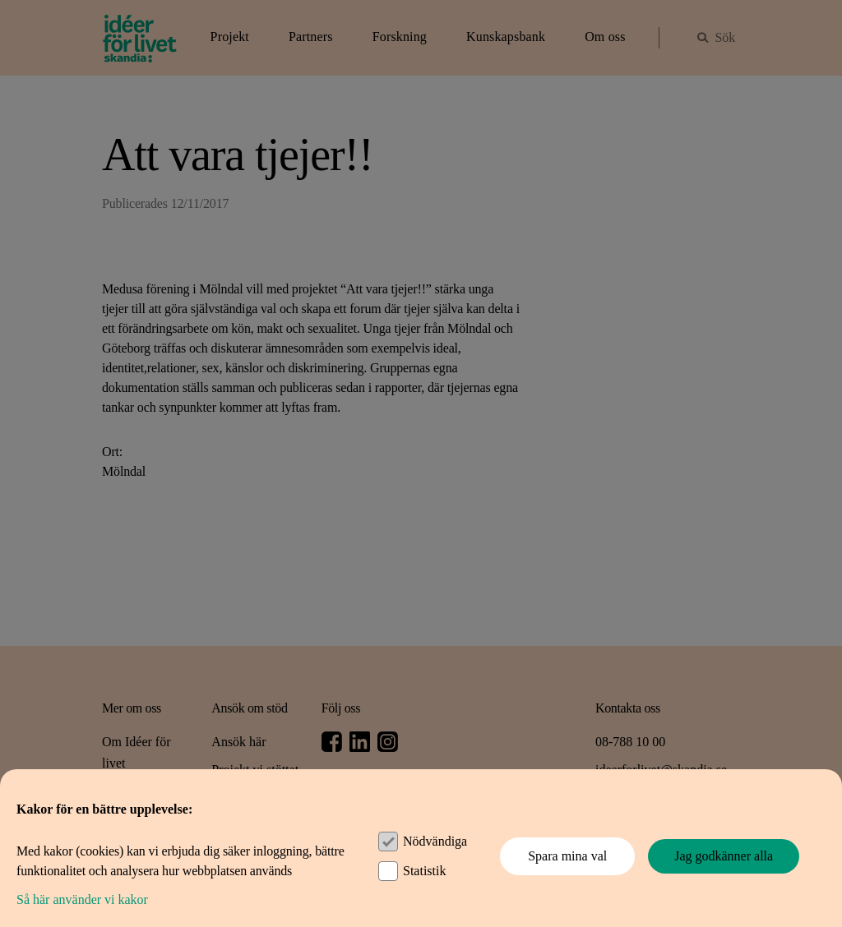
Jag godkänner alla (723, 856)
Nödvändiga (435, 841)
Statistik (424, 871)
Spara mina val (567, 856)
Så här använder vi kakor (82, 899)
